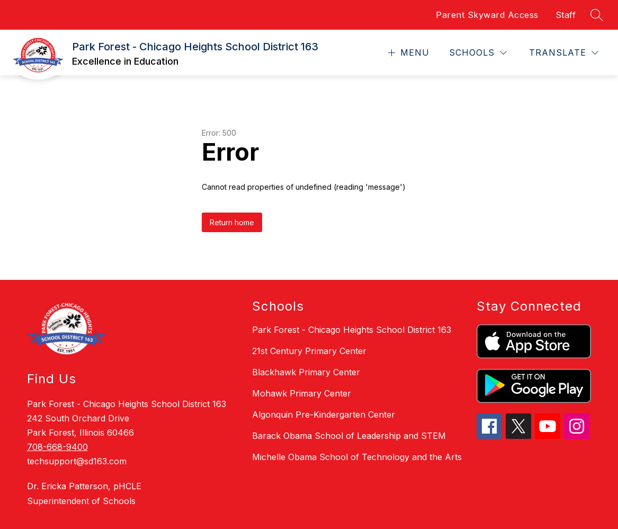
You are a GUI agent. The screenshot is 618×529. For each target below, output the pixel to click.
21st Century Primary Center (309, 351)
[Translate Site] (563, 52)
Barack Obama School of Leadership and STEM (349, 435)
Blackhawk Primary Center (306, 372)
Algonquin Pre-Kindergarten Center (323, 414)
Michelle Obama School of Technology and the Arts (357, 457)
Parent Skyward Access (487, 15)
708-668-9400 (57, 447)
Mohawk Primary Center (301, 393)
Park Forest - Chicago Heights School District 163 (351, 329)
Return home (232, 222)
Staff (566, 15)
